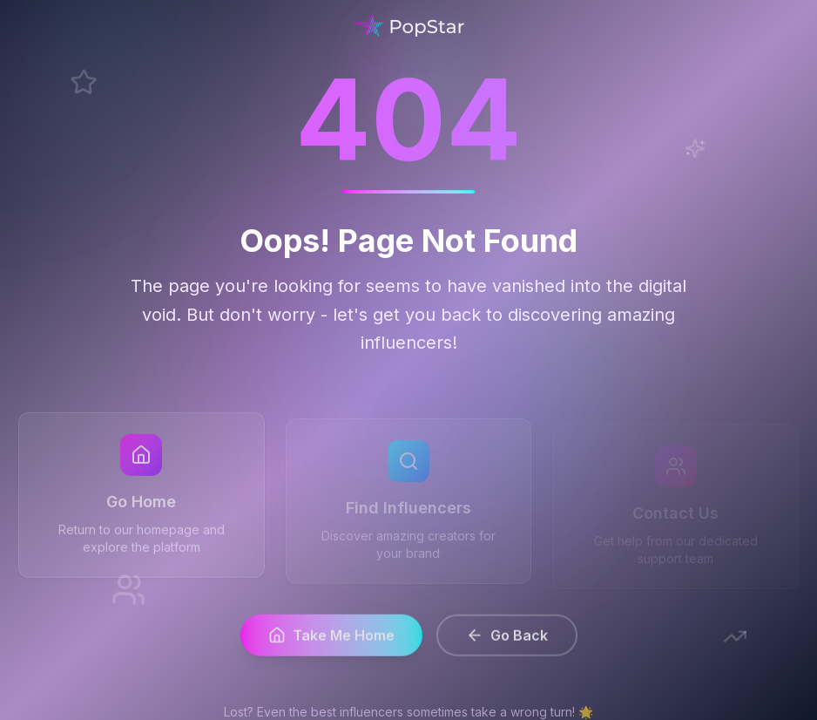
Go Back (507, 639)
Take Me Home (331, 639)
